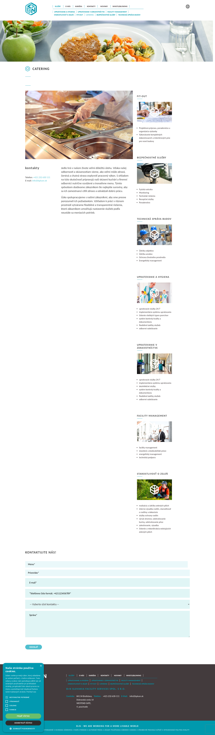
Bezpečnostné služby (106, 15)
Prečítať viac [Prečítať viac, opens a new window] (31, 692)
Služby (58, 6)
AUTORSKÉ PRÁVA (96, 730)
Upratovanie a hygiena (64, 12)
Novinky (104, 6)
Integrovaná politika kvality (176, 730)
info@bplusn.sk (39, 180)
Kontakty (91, 6)
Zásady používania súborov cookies (120, 730)
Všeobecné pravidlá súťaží (150, 730)
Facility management (117, 12)
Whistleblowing (120, 6)
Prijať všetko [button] (23, 716)
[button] (23, 728)
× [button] (41, 666)
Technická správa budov (129, 15)
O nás (67, 6)
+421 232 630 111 (41, 177)
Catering (90, 15)
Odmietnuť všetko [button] (23, 723)
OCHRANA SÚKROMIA (63, 730)
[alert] (23, 697)
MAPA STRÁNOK (80, 730)
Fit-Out (80, 15)
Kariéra (78, 6)
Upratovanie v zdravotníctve (91, 12)
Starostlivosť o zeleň (64, 15)
